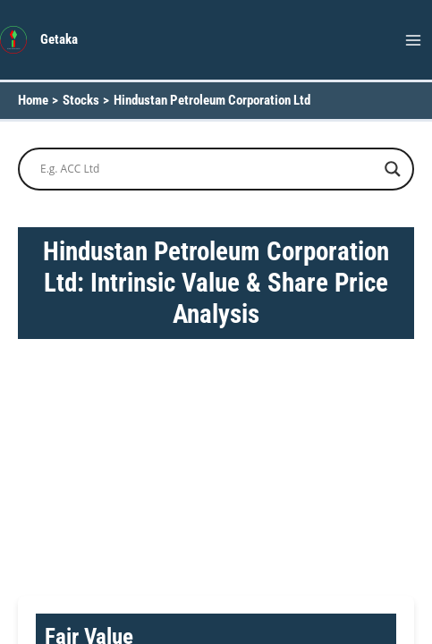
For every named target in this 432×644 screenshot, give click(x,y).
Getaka (59, 39)
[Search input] (208, 169)
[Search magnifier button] (392, 169)
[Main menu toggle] (413, 40)
